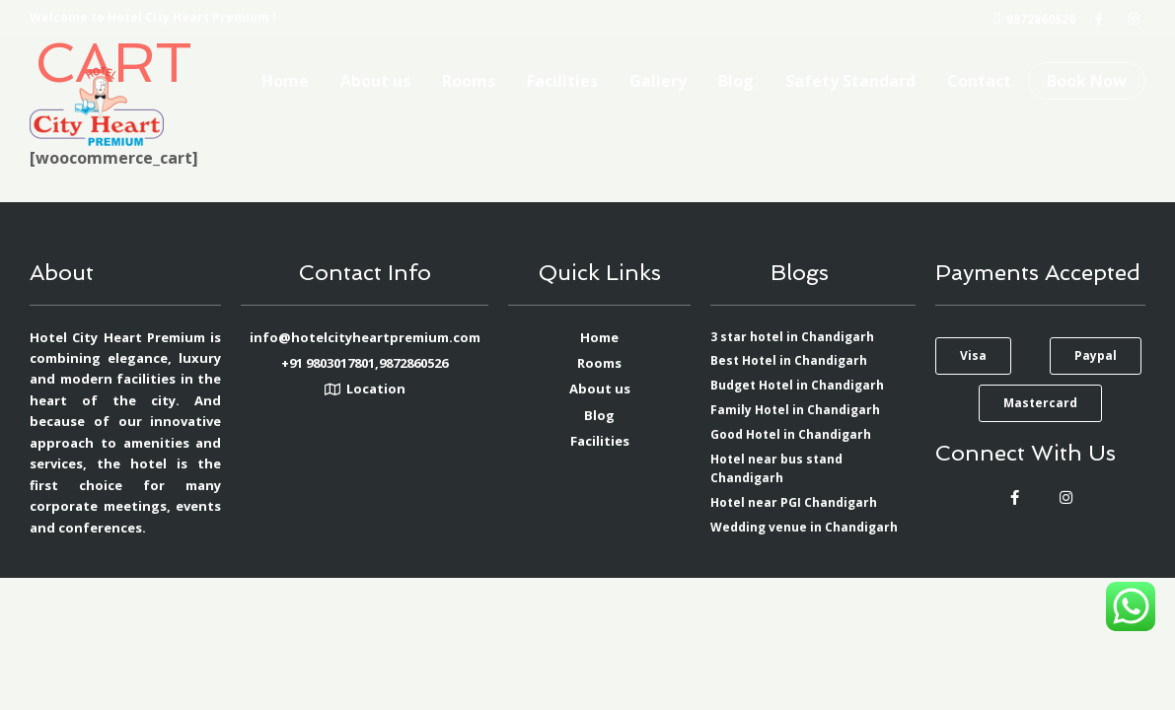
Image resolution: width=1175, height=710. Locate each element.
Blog (736, 81)
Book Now (1087, 81)
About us (375, 81)
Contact (979, 81)
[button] (973, 356)
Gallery (658, 81)
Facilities (562, 81)
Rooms (468, 81)
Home (285, 81)
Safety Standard (850, 81)
